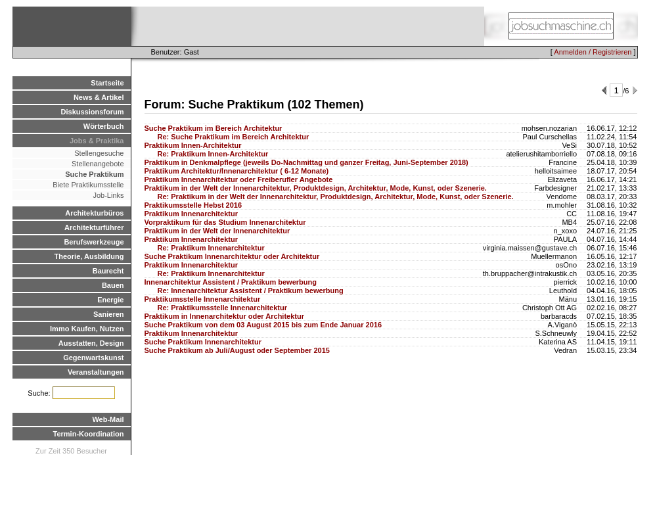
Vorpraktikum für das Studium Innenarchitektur (225, 222)
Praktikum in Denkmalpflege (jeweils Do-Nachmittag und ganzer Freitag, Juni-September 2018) (306, 162)
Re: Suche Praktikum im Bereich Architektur (233, 137)
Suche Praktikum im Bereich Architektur (213, 128)
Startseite (107, 83)
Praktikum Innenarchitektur (191, 214)
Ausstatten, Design (91, 343)
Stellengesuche (99, 153)
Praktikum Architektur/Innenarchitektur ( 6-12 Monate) (237, 171)
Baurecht (108, 271)
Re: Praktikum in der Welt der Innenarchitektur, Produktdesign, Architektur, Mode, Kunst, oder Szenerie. (336, 196)
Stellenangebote (98, 164)
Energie (110, 300)
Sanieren (108, 314)
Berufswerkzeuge (94, 242)
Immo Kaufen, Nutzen (87, 329)
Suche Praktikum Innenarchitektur (203, 342)
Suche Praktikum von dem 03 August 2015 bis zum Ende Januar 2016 (263, 325)
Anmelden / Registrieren (592, 52)
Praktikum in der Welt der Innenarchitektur (217, 231)
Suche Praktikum (94, 174)
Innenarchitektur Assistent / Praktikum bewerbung (231, 282)
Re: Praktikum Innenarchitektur (211, 248)
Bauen (113, 285)
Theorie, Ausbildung (89, 256)
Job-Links (108, 195)
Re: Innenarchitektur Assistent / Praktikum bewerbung (251, 290)
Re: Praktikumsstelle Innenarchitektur (222, 308)
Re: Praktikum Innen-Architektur (213, 154)
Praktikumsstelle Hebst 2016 (193, 205)
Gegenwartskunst (93, 358)
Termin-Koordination (88, 434)
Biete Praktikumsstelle (88, 185)
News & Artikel (99, 97)
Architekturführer (94, 227)
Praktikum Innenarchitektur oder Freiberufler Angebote (239, 179)
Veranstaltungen (96, 372)
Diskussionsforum (92, 112)
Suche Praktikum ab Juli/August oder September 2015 (237, 350)
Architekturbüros (94, 213)
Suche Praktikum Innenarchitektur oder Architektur (232, 256)
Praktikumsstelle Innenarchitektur (203, 299)
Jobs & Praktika (97, 141)
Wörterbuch (103, 126)
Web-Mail (108, 419)
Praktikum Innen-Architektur (193, 145)
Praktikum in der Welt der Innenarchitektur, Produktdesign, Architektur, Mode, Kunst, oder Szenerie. (316, 188)
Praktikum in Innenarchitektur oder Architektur (224, 316)
